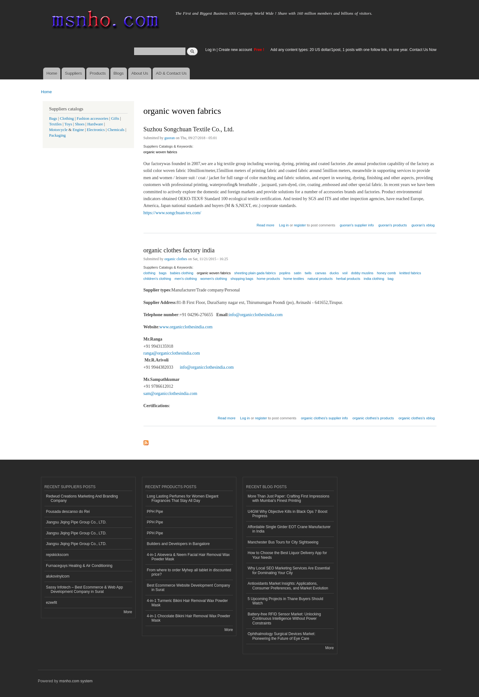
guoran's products (392, 225)
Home (51, 73)
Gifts (115, 118)
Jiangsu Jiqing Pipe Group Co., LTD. (76, 522)
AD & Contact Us (171, 73)
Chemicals (116, 130)
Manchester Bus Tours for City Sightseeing (283, 542)
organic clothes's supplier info (324, 418)
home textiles (293, 278)
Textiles (55, 124)
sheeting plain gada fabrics (255, 273)
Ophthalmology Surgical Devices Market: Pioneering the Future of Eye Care (281, 636)
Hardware (95, 124)
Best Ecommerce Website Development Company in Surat (188, 587)
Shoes (80, 124)
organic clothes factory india (179, 250)
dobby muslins (362, 273)
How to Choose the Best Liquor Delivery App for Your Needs (287, 555)
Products (98, 73)
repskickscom (57, 555)
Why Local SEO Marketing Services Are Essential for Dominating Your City (289, 570)
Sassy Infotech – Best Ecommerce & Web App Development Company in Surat (84, 589)
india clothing (374, 278)
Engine (78, 130)
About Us (139, 73)
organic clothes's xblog (416, 418)
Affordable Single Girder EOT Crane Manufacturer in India (289, 529)
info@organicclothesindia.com (256, 314)
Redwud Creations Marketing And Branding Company (82, 498)
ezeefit (51, 602)
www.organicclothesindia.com (186, 327)
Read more (266, 224)
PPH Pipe (155, 511)
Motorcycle (58, 130)
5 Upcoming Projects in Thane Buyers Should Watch (285, 601)
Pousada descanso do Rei (68, 511)
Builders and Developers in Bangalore (178, 544)
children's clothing (157, 278)
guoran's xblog (423, 225)
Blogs (118, 73)
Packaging (57, 135)
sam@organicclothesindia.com (170, 393)
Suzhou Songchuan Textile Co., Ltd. (189, 129)
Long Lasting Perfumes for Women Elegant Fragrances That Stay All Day (183, 498)
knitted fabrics (410, 273)
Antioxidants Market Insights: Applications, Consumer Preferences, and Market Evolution (288, 585)
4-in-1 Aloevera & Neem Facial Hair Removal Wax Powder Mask (188, 557)
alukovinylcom (57, 576)
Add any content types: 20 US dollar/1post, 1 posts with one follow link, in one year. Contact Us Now (353, 50)
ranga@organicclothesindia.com (172, 353)
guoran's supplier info (357, 225)
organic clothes (175, 259)
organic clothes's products (373, 418)
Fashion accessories (92, 118)
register (300, 225)
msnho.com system (76, 681)
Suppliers (73, 73)
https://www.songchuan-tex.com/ (172, 212)
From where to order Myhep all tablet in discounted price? (189, 572)
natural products (320, 278)
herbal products (348, 278)
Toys (68, 124)
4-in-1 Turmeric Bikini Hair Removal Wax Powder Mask (187, 603)
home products (268, 278)
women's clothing (213, 278)
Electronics (96, 130)
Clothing (67, 118)
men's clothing (185, 278)
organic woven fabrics (160, 152)
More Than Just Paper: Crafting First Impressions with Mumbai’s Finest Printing (289, 498)
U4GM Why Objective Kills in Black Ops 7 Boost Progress (287, 513)
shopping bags (241, 278)
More (128, 612)
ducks (334, 273)
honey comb (386, 273)
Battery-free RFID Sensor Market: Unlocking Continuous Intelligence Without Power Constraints (284, 618)
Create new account (236, 50)
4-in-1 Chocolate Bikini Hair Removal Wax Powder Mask (188, 618)
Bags (53, 118)
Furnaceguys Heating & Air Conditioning (79, 565)
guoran (169, 138)
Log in (210, 50)
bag (391, 278)
